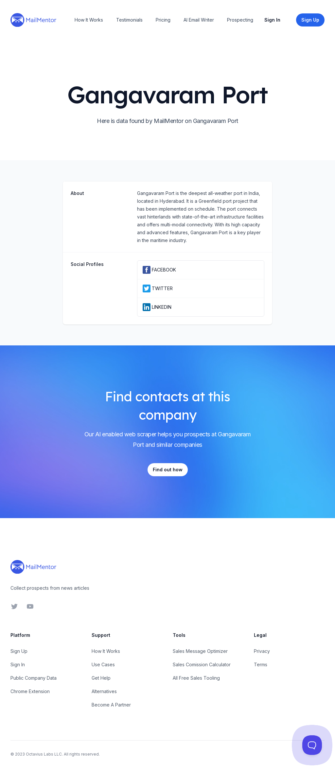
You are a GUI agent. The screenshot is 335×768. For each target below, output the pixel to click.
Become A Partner (111, 704)
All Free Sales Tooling (196, 678)
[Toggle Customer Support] (312, 745)
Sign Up (18, 651)
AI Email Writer (199, 20)
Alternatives (104, 691)
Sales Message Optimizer (200, 651)
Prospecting (240, 20)
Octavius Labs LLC (44, 754)
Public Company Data (33, 678)
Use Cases (103, 664)
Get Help (101, 678)
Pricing (163, 20)
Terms (260, 664)
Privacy (262, 651)
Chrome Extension (30, 691)
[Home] (33, 20)
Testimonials (129, 20)
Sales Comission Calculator (202, 664)
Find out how (168, 469)
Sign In (272, 20)
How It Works (89, 20)
